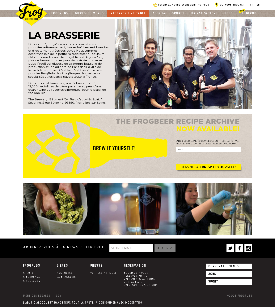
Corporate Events (223, 266)
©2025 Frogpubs (239, 295)
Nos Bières (65, 272)
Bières (62, 265)
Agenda (158, 13)
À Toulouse (31, 280)
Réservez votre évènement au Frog (183, 4)
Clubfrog (247, 13)
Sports (178, 13)
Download (208, 167)
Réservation (135, 265)
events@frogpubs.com (140, 285)
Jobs (228, 13)
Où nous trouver (232, 4)
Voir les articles (103, 272)
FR (251, 4)
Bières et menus (89, 13)
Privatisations (204, 13)
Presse (96, 265)
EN (258, 4)
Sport (213, 281)
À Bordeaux (31, 276)
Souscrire (165, 248)
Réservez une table (128, 13)
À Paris (28, 272)
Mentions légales (36, 295)
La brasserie (66, 276)
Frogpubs (59, 13)
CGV (58, 295)
